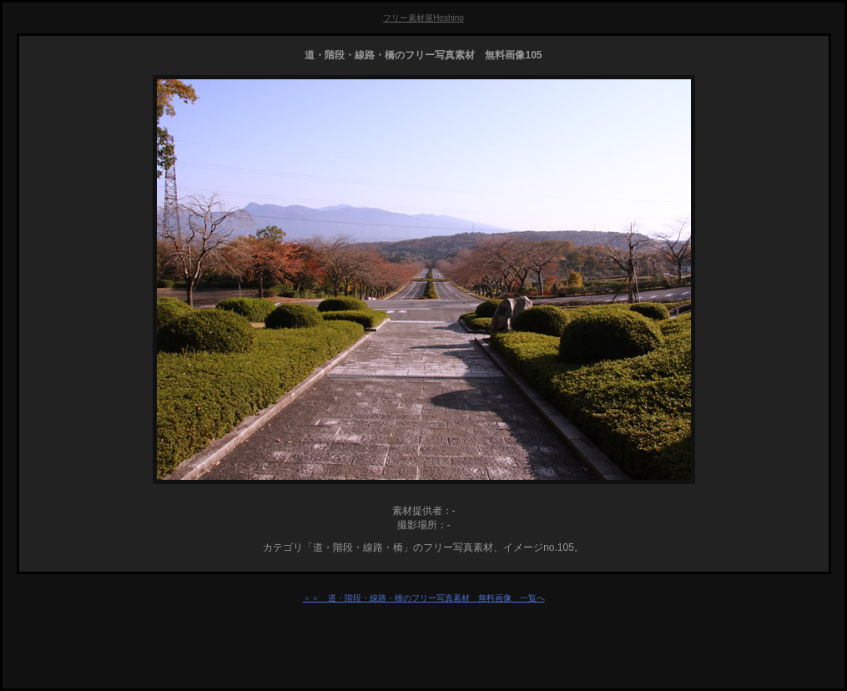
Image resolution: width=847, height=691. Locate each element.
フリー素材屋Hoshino (423, 18)
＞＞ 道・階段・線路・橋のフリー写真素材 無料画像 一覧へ (424, 598)
